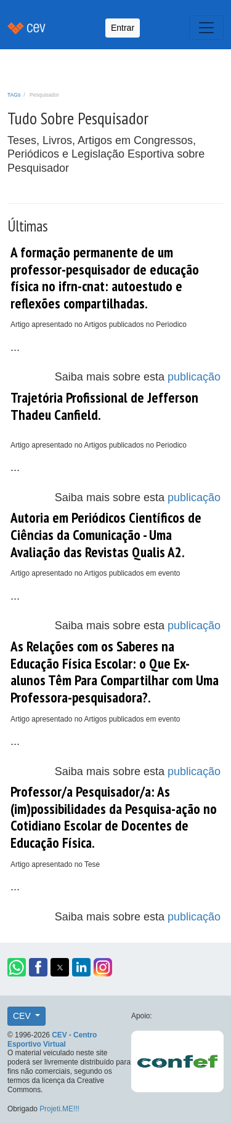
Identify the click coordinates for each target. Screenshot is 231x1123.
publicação (194, 377)
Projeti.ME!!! (59, 1109)
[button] (16, 967)
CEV (23, 1016)
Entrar (122, 28)
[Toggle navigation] (206, 27)
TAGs (13, 95)
